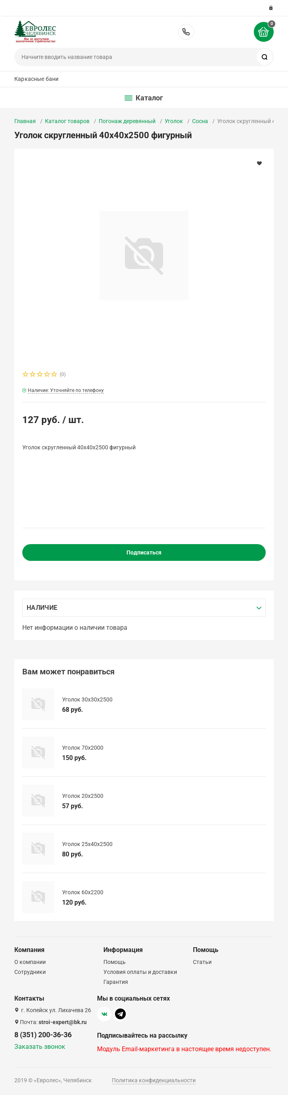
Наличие (42, 607)
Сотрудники (30, 972)
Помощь (114, 962)
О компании (30, 962)
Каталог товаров (67, 121)
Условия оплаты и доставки (140, 972)
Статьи (202, 962)
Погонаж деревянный (127, 121)
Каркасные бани (36, 79)
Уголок (174, 121)
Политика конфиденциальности (154, 1080)
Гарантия (115, 982)
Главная (25, 121)
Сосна (200, 121)
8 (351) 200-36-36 (186, 32)
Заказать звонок (39, 1046)
